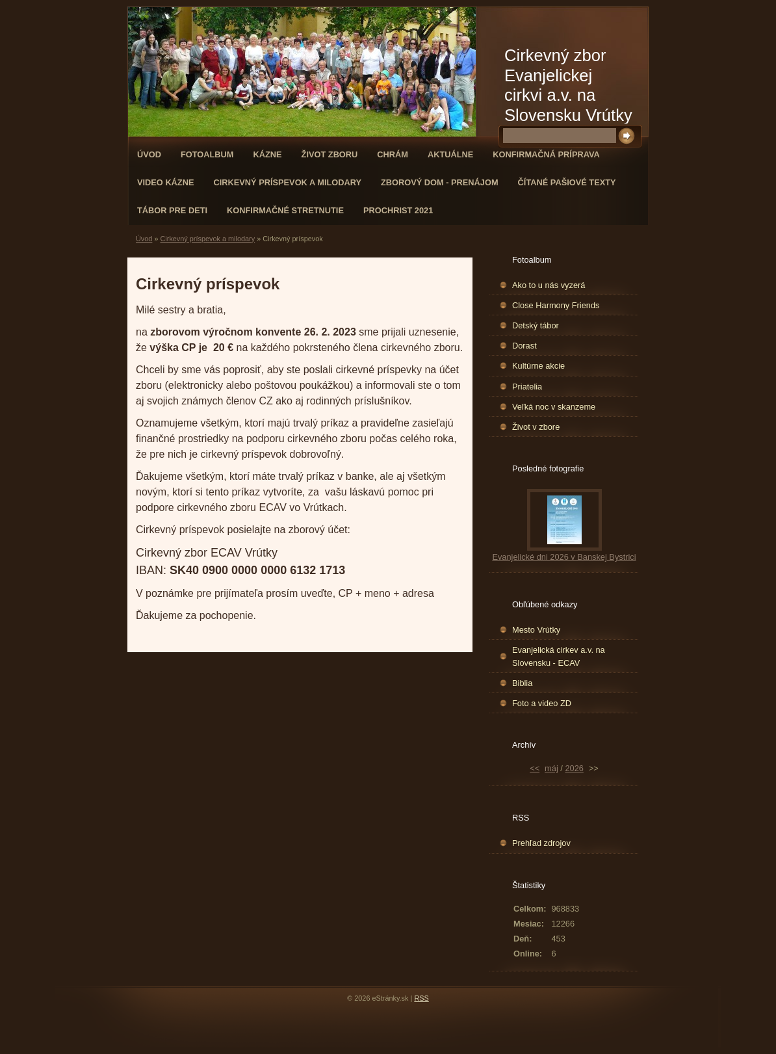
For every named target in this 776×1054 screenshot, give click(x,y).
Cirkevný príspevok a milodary (287, 182)
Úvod (149, 154)
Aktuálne (450, 154)
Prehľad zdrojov (541, 843)
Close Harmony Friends (555, 305)
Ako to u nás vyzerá (548, 285)
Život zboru (330, 154)
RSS (421, 998)
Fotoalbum (207, 154)
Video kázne (165, 182)
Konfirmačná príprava (546, 154)
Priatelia (527, 386)
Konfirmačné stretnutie (285, 210)
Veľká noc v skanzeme (553, 407)
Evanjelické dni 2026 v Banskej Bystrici (564, 557)
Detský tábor (535, 325)
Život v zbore (536, 427)
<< (534, 768)
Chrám (392, 154)
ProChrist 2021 (398, 210)
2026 (574, 768)
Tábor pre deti (172, 210)
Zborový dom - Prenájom (439, 182)
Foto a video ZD (541, 703)
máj (551, 768)
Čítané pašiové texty (567, 182)
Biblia (522, 683)
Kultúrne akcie (538, 366)
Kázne (267, 154)
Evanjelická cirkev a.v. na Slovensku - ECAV (558, 656)
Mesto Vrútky (536, 630)
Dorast (524, 345)
